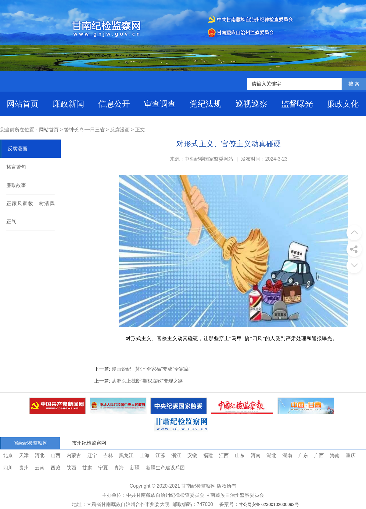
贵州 (24, 467)
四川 (8, 467)
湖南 (287, 455)
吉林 (108, 455)
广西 (319, 455)
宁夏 (103, 467)
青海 (119, 467)
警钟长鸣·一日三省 (84, 129)
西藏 (55, 467)
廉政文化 (343, 103)
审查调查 (160, 103)
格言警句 (16, 166)
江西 (224, 455)
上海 (144, 455)
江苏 (160, 455)
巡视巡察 (251, 103)
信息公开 (114, 103)
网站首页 (22, 103)
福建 (208, 455)
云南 (40, 467)
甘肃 (87, 467)
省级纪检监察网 (30, 442)
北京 (8, 455)
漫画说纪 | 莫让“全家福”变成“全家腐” (151, 369)
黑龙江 (126, 455)
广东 (303, 455)
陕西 (71, 467)
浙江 (176, 455)
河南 (255, 455)
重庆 (351, 455)
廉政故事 (16, 185)
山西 (55, 455)
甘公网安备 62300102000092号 (269, 504)
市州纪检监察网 (89, 442)
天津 (24, 455)
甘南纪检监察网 (198, 486)
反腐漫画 (17, 148)
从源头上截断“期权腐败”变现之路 (147, 381)
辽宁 (92, 455)
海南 (335, 455)
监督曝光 (297, 103)
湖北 (271, 455)
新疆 (135, 467)
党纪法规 (205, 103)
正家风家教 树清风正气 (30, 212)
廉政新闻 (68, 103)
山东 (240, 455)
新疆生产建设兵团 (165, 467)
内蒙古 (73, 455)
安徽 (192, 455)
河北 (40, 455)
